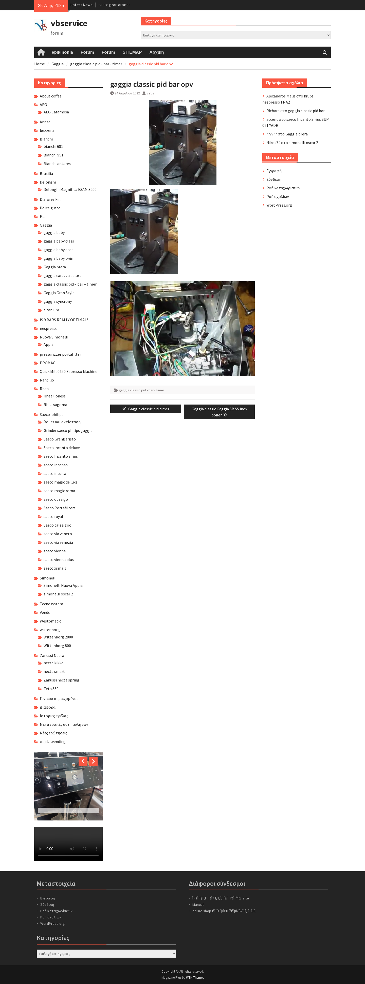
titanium (51, 309)
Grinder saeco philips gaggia (68, 430)
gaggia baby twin (58, 258)
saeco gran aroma (114, 4)
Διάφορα (48, 707)
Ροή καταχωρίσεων (283, 187)
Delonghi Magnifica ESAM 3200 (70, 189)
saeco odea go (56, 499)
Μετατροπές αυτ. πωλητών (64, 724)
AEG (43, 104)
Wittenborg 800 (57, 645)
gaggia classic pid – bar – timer (70, 284)
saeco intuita (55, 473)
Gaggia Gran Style (59, 292)
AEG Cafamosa (56, 111)
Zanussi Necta (52, 655)
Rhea (44, 388)
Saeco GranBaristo (60, 438)
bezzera (47, 130)
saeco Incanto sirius (61, 456)
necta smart (54, 671)
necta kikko (54, 662)
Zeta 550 (51, 688)
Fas (42, 216)
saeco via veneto (58, 533)
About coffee (51, 95)
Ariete (45, 121)
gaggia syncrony (58, 301)
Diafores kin (50, 199)
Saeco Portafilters (60, 507)
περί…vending (53, 741)
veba (150, 93)
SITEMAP (132, 52)
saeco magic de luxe (61, 482)
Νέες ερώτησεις (53, 732)
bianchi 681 (53, 146)
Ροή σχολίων (277, 196)
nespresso (49, 328)
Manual (198, 904)
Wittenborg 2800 (58, 636)
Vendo (45, 612)
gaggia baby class (59, 241)
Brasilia (46, 173)
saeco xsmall (55, 568)
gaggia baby (54, 232)
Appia (48, 344)
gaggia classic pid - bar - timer (141, 390)
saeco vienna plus (59, 559)
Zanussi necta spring (61, 679)
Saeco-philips (51, 414)
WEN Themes (195, 977)
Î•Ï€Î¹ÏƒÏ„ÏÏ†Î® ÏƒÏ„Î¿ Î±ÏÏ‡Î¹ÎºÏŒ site (220, 898)
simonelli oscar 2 (303, 142)
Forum (87, 52)
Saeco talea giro (57, 525)
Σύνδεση (273, 179)
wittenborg (50, 629)
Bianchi (46, 139)
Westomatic (50, 621)
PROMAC (47, 362)
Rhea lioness (55, 395)
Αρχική (156, 52)
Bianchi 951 (53, 154)
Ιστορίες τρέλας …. (57, 715)
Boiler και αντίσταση (62, 421)
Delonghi (48, 182)
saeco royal (53, 516)
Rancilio (47, 380)
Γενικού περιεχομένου (59, 698)
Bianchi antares (57, 163)
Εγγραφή (274, 170)
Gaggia (46, 225)
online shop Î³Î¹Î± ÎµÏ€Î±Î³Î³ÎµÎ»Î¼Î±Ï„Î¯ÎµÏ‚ (224, 911)
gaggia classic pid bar (306, 110)
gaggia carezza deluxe (63, 275)
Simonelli (48, 577)
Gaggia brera (296, 133)
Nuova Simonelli (54, 336)
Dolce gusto (50, 207)
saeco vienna (55, 550)
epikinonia (62, 52)
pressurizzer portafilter (60, 354)
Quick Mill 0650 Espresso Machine (68, 371)
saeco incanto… (58, 464)
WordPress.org (279, 205)
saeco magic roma (59, 490)
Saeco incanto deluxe (62, 447)
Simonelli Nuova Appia (63, 585)
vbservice (69, 23)
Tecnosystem (51, 603)
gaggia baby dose (59, 249)
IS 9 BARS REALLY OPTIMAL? (64, 319)
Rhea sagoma (55, 404)
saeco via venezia (58, 542)
